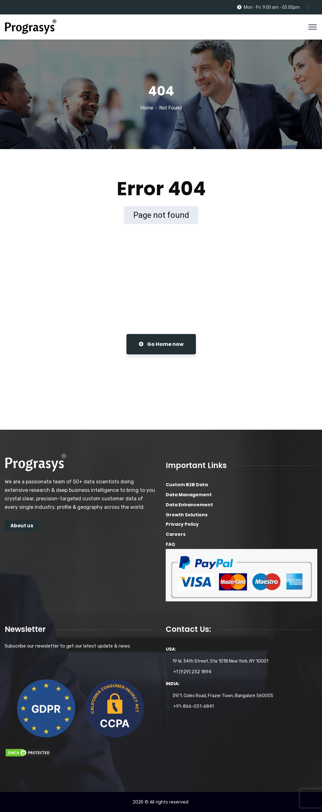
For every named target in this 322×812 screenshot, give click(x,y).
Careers (176, 534)
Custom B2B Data (187, 484)
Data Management (189, 495)
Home (146, 108)
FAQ (170, 544)
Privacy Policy (182, 524)
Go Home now (161, 344)
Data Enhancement (189, 505)
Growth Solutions (187, 515)
